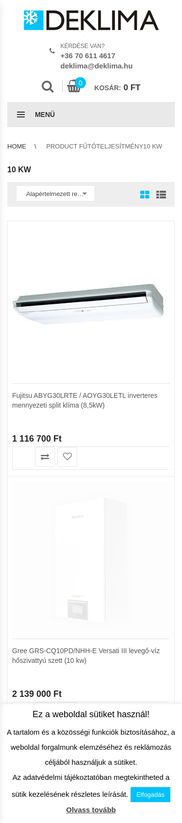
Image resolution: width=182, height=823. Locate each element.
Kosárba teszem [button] (23, 457)
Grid (144, 195)
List (158, 195)
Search (47, 86)
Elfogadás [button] (150, 794)
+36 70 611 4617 (88, 55)
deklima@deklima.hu (97, 66)
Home (16, 146)
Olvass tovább (91, 810)
